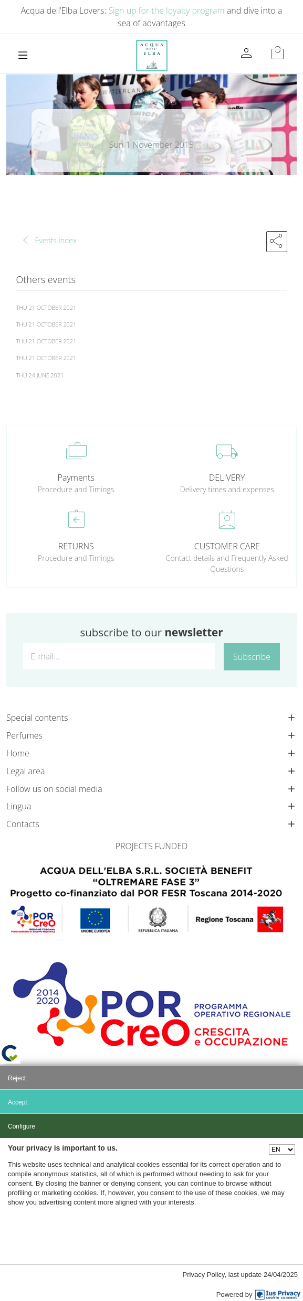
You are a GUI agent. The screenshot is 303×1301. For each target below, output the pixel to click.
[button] (276, 241)
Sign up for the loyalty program (166, 10)
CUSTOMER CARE (227, 546)
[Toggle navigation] (22, 55)
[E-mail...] (119, 656)
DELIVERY (227, 477)
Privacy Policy (204, 1274)
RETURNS (76, 546)
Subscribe (251, 657)
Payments (76, 477)
